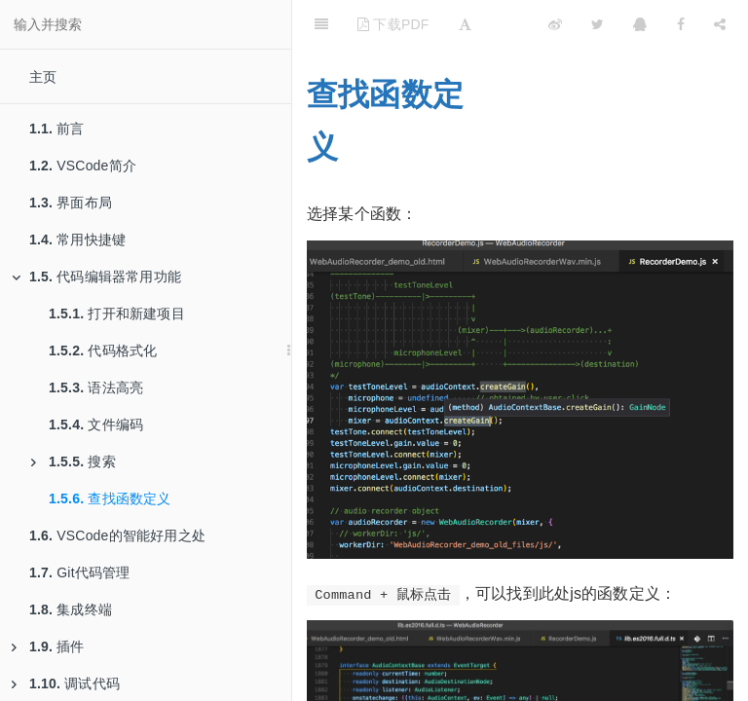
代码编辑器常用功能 (96, 276)
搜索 (73, 461)
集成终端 (70, 609)
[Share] (719, 24)
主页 (42, 77)
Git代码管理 (80, 572)
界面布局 (70, 202)
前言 (57, 128)
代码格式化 (103, 350)
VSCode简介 (82, 165)
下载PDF (393, 24)
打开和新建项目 (117, 313)
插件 (48, 646)
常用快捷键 (77, 239)
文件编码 (96, 424)
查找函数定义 (110, 498)
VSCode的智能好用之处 (117, 535)
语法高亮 (96, 387)
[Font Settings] (465, 24)
